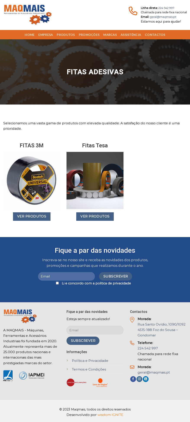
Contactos (155, 35)
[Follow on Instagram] (139, 379)
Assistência (131, 35)
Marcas (110, 35)
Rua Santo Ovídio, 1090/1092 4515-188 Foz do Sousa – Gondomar (161, 329)
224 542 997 (166, 8)
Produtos (66, 35)
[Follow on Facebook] (133, 379)
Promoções (89, 35)
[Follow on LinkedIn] (146, 379)
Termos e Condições (89, 369)
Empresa (45, 35)
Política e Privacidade (90, 361)
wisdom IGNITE (110, 415)
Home (29, 35)
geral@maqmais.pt (163, 16)
